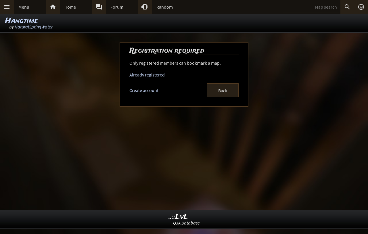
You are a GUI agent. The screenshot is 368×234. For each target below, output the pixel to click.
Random (164, 7)
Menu (23, 7)
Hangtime (21, 21)
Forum (116, 7)
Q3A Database (186, 223)
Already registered (147, 75)
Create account (143, 90)
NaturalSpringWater (34, 27)
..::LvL (178, 217)
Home (70, 7)
